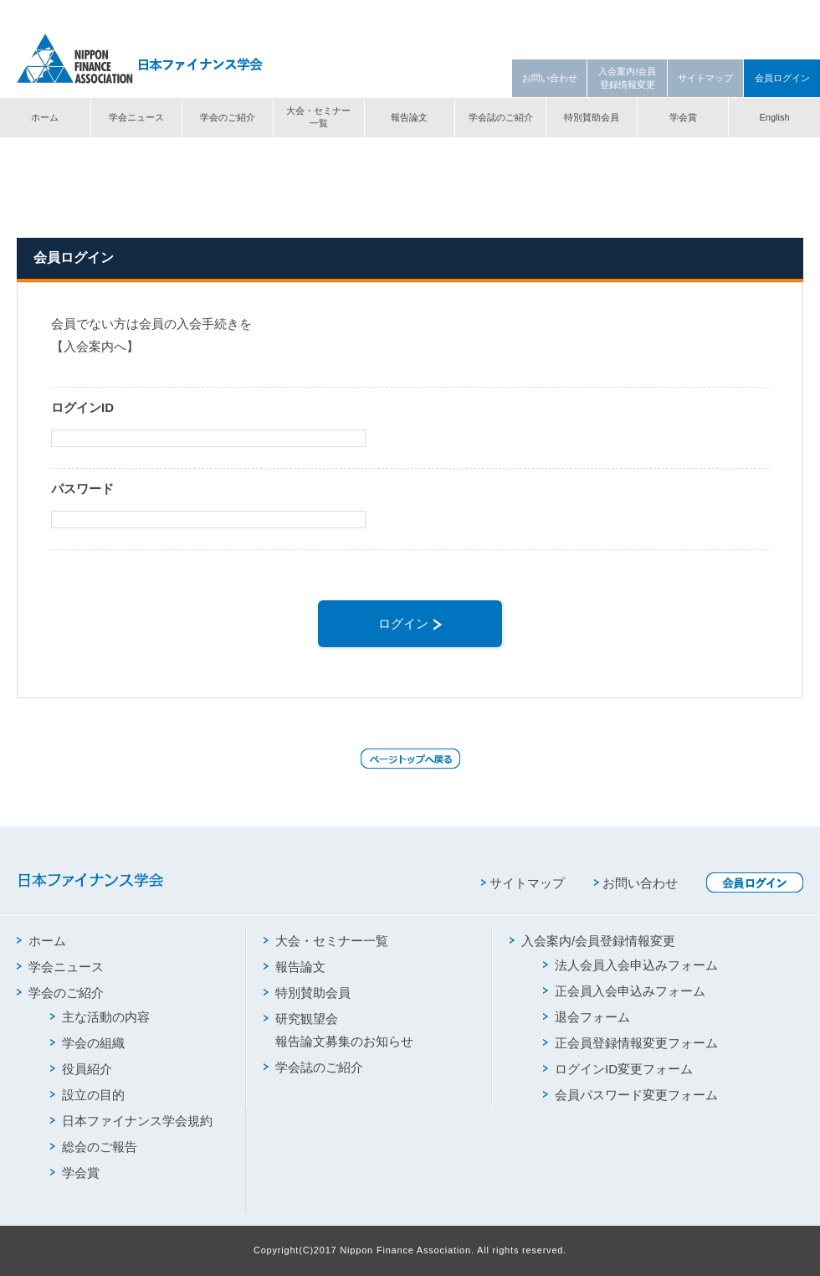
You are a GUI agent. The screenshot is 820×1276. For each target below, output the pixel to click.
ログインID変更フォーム (618, 1069)
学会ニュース (136, 117)
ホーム (45, 117)
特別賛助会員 (591, 117)
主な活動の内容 (100, 1017)
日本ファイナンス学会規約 (131, 1121)
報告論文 (409, 117)
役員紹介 (81, 1069)
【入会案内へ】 (95, 346)
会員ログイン (782, 78)
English (774, 117)
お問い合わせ (549, 78)
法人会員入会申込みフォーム (630, 965)
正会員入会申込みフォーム (624, 991)
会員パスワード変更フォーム (630, 1095)
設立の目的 (87, 1095)
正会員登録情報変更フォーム (630, 1043)
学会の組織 (87, 1043)
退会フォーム (586, 1017)
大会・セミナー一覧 (318, 116)
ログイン (410, 623)
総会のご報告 (93, 1147)
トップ (30, 153)
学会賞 (683, 117)
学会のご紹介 (227, 117)
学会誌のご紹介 (501, 117)
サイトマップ (705, 78)
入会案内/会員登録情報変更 (627, 77)
